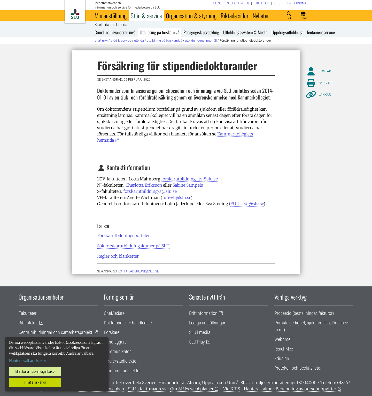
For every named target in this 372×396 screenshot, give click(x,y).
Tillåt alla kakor (35, 382)
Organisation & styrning (191, 15)
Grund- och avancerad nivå (115, 32)
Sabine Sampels (188, 185)
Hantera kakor (258, 388)
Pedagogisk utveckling (201, 32)
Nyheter (261, 15)
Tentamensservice (321, 32)
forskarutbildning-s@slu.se (150, 191)
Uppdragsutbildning (287, 32)
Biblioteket (28, 322)
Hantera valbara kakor (27, 360)
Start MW (101, 40)
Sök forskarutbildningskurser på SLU (133, 245)
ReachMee (283, 349)
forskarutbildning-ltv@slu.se (189, 178)
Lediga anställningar (207, 322)
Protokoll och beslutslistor (298, 368)
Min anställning (111, 15)
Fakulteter (27, 313)
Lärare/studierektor (121, 361)
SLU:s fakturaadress (147, 388)
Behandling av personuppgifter (306, 388)
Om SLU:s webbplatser (192, 388)
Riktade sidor (235, 15)
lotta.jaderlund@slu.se (138, 271)
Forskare (111, 332)
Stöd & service (146, 15)
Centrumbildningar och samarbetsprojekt (55, 332)
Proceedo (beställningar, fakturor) (304, 313)
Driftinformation (203, 313)
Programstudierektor (122, 370)
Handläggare (115, 342)
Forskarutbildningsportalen (124, 235)
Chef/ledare (114, 313)
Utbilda (139, 40)
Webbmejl (283, 339)
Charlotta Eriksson (144, 185)
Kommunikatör (117, 351)
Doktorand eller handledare (128, 322)
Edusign (281, 358)
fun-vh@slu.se (176, 197)
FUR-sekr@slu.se (247, 203)
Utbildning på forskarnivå (159, 32)
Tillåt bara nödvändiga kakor (35, 371)
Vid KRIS (231, 388)
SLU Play (197, 342)
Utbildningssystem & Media (245, 32)
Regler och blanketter (118, 256)
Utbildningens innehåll (201, 40)
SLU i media (199, 332)
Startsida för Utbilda (111, 25)
